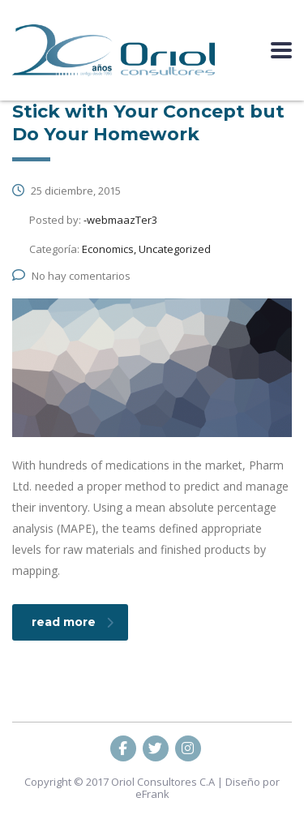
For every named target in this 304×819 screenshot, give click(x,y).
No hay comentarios (71, 275)
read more (72, 622)
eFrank (152, 794)
